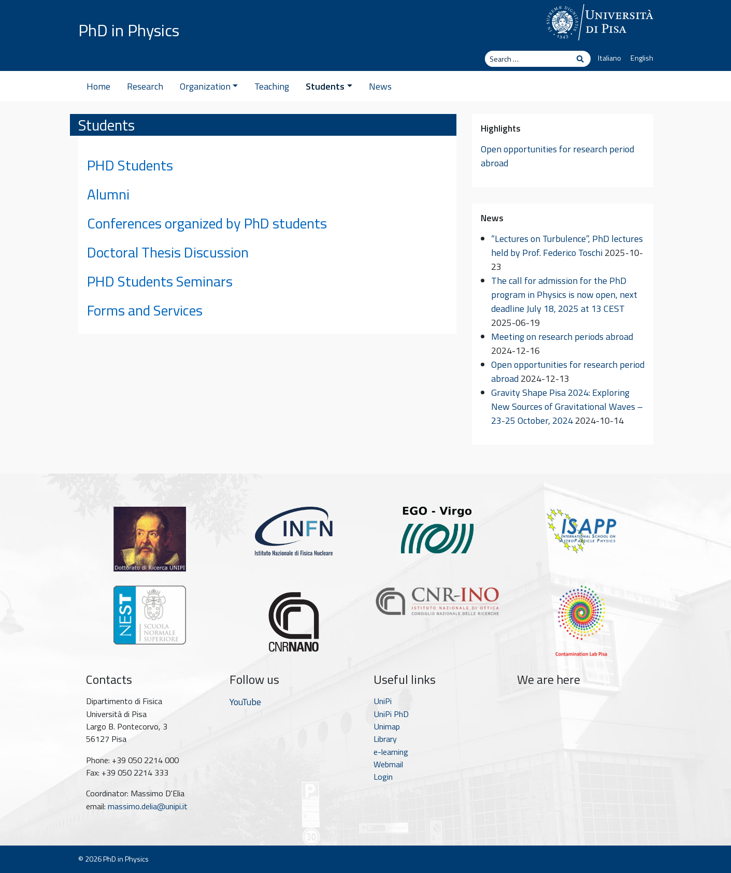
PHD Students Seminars (160, 281)
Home (98, 86)
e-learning (391, 752)
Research (145, 86)
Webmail (388, 764)
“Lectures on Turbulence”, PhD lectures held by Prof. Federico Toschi (567, 246)
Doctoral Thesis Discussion (168, 252)
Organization (209, 86)
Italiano (609, 58)
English (641, 58)
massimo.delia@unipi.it (148, 806)
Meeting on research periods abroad (562, 337)
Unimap (387, 726)
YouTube (245, 702)
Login (383, 776)
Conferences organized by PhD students (207, 223)
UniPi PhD (391, 714)
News (380, 86)
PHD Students (130, 165)
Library (385, 739)
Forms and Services (145, 310)
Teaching (271, 86)
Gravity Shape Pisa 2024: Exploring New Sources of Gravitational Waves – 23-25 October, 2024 (567, 406)
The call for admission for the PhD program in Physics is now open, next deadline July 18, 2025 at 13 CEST (564, 295)
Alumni (108, 194)
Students (329, 86)
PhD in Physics (128, 30)
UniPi (383, 701)
